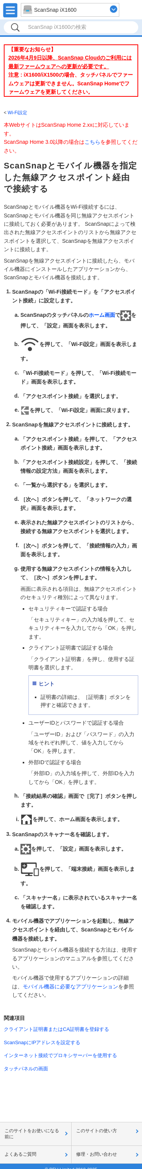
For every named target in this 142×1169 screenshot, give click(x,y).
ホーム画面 (102, 315)
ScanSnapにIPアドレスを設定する (42, 1042)
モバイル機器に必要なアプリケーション (70, 986)
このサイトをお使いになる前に (32, 1133)
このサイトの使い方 (96, 1130)
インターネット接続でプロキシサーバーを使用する (60, 1055)
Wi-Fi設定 (17, 112)
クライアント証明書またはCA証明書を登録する (56, 1029)
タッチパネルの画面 (26, 1068)
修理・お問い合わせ (96, 1154)
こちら (92, 142)
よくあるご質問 (20, 1154)
